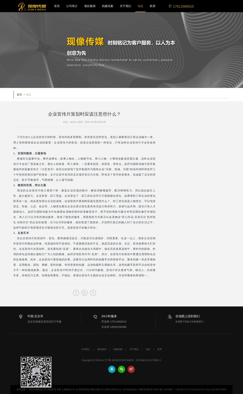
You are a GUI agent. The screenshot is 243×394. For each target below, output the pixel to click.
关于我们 (125, 6)
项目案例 (89, 6)
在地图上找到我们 (187, 316)
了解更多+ (224, 130)
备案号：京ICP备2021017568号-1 (144, 371)
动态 (140, 6)
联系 (152, 6)
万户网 (107, 371)
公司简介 (72, 6)
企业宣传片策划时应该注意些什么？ (87, 201)
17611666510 (181, 6)
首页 (57, 6)
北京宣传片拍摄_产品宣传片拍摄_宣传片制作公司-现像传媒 (32, 6)
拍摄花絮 (107, 6)
